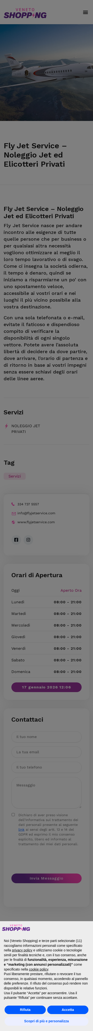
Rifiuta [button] (25, 1010)
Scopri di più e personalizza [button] (46, 1021)
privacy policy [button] (22, 950)
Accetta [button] (68, 1010)
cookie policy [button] (38, 969)
